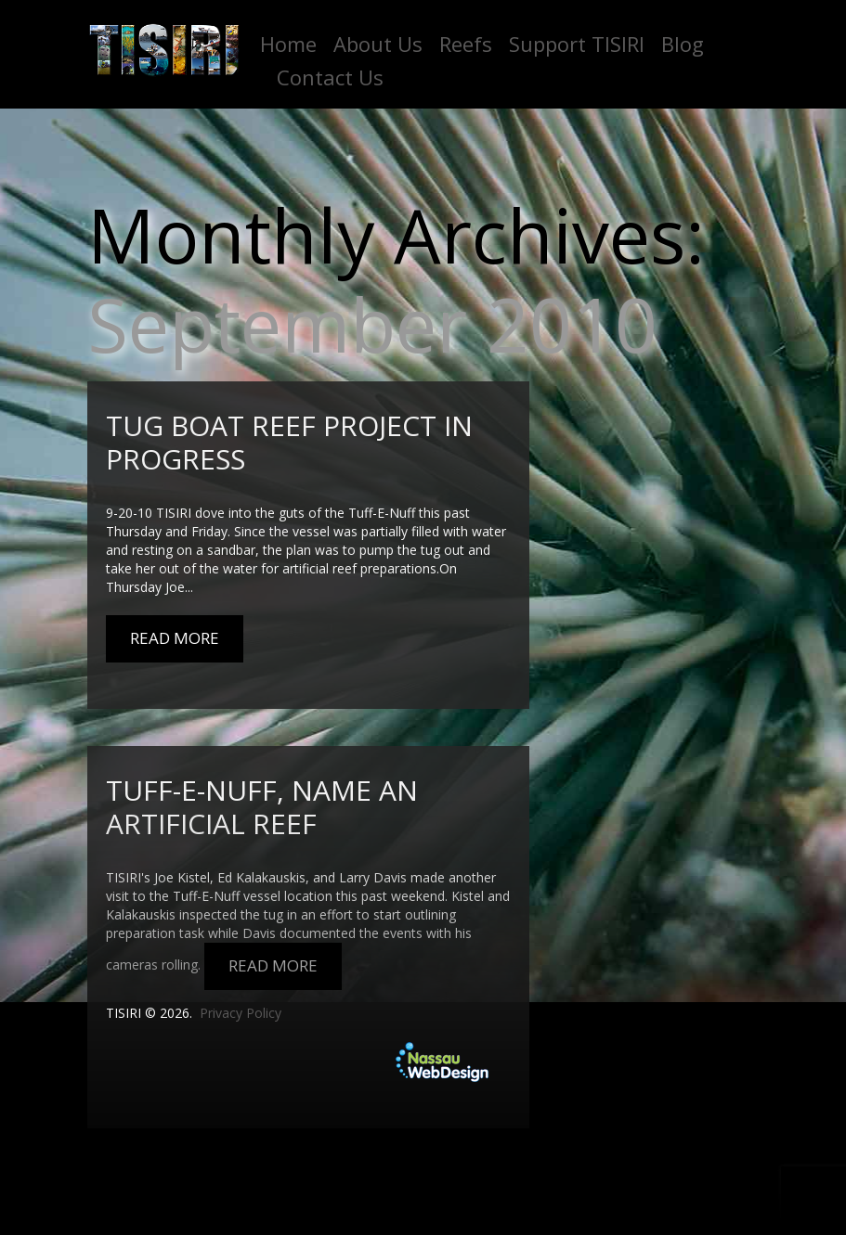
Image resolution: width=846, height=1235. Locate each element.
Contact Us (330, 77)
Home (288, 44)
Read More (174, 638)
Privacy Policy (240, 1013)
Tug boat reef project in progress (289, 442)
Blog (682, 44)
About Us (378, 44)
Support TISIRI (576, 44)
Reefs (465, 44)
